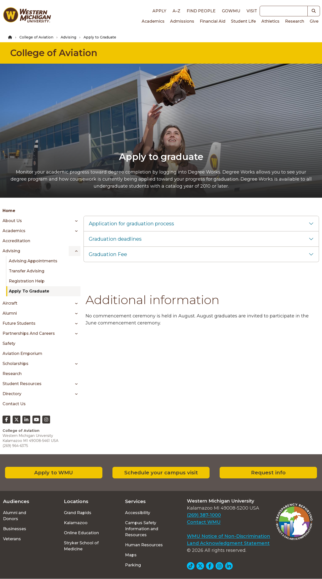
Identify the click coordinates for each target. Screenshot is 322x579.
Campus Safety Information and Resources (141, 528)
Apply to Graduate (29, 291)
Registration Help (27, 281)
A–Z (176, 11)
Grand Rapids (77, 512)
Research (294, 21)
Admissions (182, 21)
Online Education (81, 532)
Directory (12, 393)
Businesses (14, 528)
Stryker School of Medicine (81, 546)
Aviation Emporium (22, 353)
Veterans (12, 538)
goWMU (231, 11)
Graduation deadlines (115, 239)
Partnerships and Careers (29, 333)
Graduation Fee (108, 254)
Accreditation (16, 240)
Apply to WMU (53, 473)
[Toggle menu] (74, 221)
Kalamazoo (76, 522)
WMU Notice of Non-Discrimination (228, 536)
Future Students (19, 323)
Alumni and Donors (14, 515)
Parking (133, 565)
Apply (159, 11)
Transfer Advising (26, 271)
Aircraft (10, 303)
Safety (9, 343)
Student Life (243, 21)
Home (9, 210)
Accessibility (137, 512)
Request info (268, 473)
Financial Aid (212, 21)
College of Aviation (36, 37)
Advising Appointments (33, 261)
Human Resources (144, 545)
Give (314, 21)
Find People (201, 11)
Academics (153, 21)
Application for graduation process (131, 224)
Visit (252, 11)
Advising (68, 37)
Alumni (10, 313)
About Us (12, 220)
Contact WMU (204, 522)
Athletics (270, 21)
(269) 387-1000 (204, 515)
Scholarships (15, 363)
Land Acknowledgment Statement (228, 543)
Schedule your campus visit (161, 473)
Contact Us (14, 403)
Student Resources (22, 383)
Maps (131, 555)
